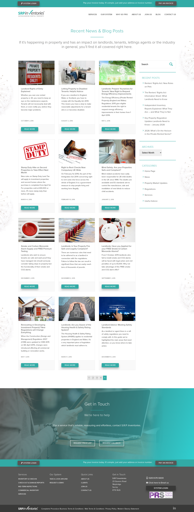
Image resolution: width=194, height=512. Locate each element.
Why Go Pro (122, 14)
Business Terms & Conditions (72, 509)
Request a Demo (57, 483)
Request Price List (83, 443)
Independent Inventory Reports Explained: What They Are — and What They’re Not (158, 108)
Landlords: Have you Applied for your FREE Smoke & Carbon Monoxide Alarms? (116, 248)
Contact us (170, 14)
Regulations (150, 189)
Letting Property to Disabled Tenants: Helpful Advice (74, 90)
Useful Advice (151, 201)
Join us (148, 14)
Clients (84, 483)
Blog (158, 14)
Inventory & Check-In (27, 479)
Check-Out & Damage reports (31, 483)
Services (92, 14)
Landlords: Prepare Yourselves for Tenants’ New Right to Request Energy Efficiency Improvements (117, 91)
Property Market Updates (156, 183)
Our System (106, 14)
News (147, 177)
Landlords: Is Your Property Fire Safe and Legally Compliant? (75, 247)
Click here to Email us (157, 482)
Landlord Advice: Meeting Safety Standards (117, 326)
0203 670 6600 (155, 478)
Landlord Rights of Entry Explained (32, 90)
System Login (161, 488)
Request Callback (112, 443)
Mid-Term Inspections (27, 487)
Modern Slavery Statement (128, 509)
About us (136, 14)
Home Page (150, 171)
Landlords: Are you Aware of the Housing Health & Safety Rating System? (76, 327)
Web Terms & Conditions (94, 509)
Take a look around (59, 479)
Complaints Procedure (50, 509)
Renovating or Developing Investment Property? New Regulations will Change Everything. (33, 329)
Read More (29, 129)
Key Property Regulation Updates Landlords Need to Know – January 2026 (157, 121)
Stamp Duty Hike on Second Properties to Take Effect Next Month (34, 170)
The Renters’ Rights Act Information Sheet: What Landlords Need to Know (156, 96)
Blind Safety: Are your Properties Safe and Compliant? (117, 168)
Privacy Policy (111, 509)
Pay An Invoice (166, 3)
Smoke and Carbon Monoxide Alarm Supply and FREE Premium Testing (36, 248)
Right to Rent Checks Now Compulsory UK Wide (73, 168)
